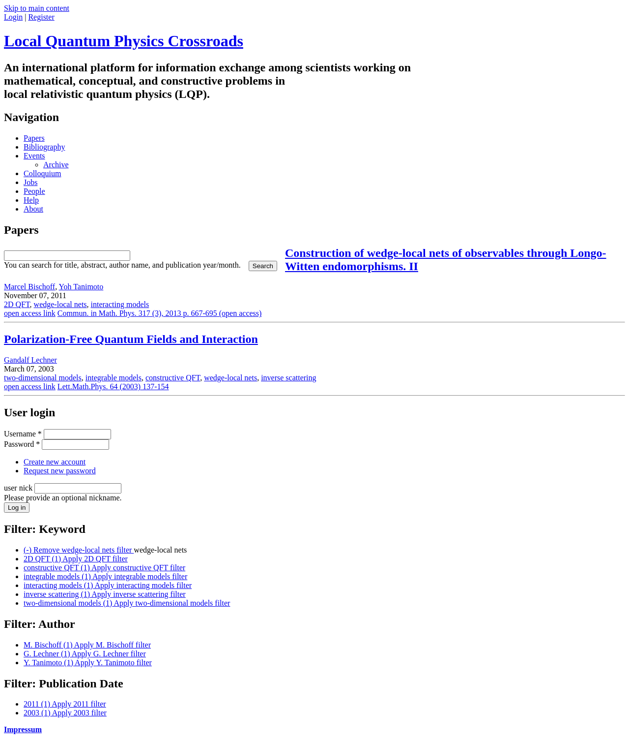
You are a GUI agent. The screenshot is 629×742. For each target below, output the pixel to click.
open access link (30, 313)
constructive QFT (172, 377)
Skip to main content (36, 8)
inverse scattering (288, 377)
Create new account (55, 462)
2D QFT (17, 304)
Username (23, 434)
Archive (56, 164)
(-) (79, 550)
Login (13, 17)
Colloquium (42, 173)
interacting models (120, 304)
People (34, 191)
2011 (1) (65, 704)
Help (31, 200)
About (33, 209)
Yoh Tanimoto (81, 286)
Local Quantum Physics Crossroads (123, 41)
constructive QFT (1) (104, 567)
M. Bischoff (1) (87, 645)
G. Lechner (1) (85, 653)
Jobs (30, 182)
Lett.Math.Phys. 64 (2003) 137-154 (113, 386)
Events (34, 156)
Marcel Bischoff (29, 286)
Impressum (23, 729)
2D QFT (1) (76, 559)
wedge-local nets (60, 304)
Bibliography (44, 147)
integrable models (114, 377)
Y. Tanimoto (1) (88, 662)
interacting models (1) (108, 585)
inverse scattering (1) (105, 594)
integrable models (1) (105, 576)
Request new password (60, 470)
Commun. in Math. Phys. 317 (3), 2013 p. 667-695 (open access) (159, 313)
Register (41, 17)
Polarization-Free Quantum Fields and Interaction (131, 339)
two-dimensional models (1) (127, 603)
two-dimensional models (43, 377)
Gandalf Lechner (30, 360)
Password (22, 444)
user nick (19, 488)
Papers (34, 138)
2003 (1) (65, 713)
